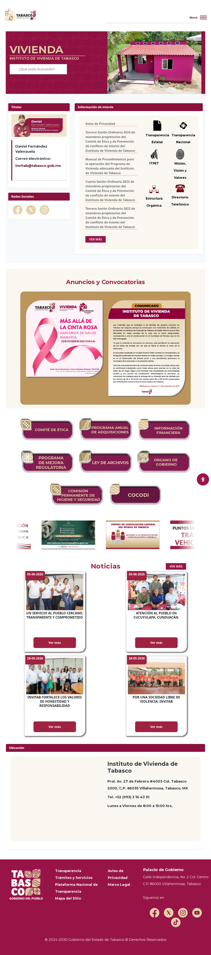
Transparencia (68, 871)
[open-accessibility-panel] (203, 479)
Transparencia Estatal (157, 138)
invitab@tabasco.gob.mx (38, 166)
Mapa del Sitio (68, 898)
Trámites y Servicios (73, 878)
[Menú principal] (197, 17)
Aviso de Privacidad (100, 124)
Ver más (54, 643)
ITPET (154, 163)
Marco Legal (119, 885)
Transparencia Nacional (183, 138)
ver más (95, 239)
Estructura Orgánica (154, 197)
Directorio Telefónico (180, 196)
